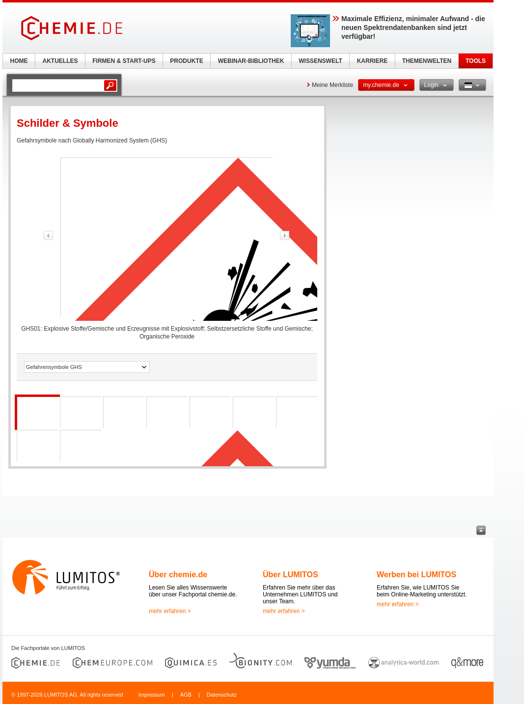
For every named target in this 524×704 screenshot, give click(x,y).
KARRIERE (372, 60)
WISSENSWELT (320, 60)
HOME (19, 60)
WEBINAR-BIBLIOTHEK (251, 60)
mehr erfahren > (170, 611)
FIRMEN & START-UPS (123, 60)
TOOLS (476, 60)
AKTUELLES (60, 60)
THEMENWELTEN (426, 60)
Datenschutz (222, 695)
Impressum (151, 695)
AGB (186, 695)
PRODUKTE (186, 60)
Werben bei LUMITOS (416, 574)
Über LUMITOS (290, 574)
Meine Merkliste (332, 85)
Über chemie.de (178, 574)
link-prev (48, 235)
